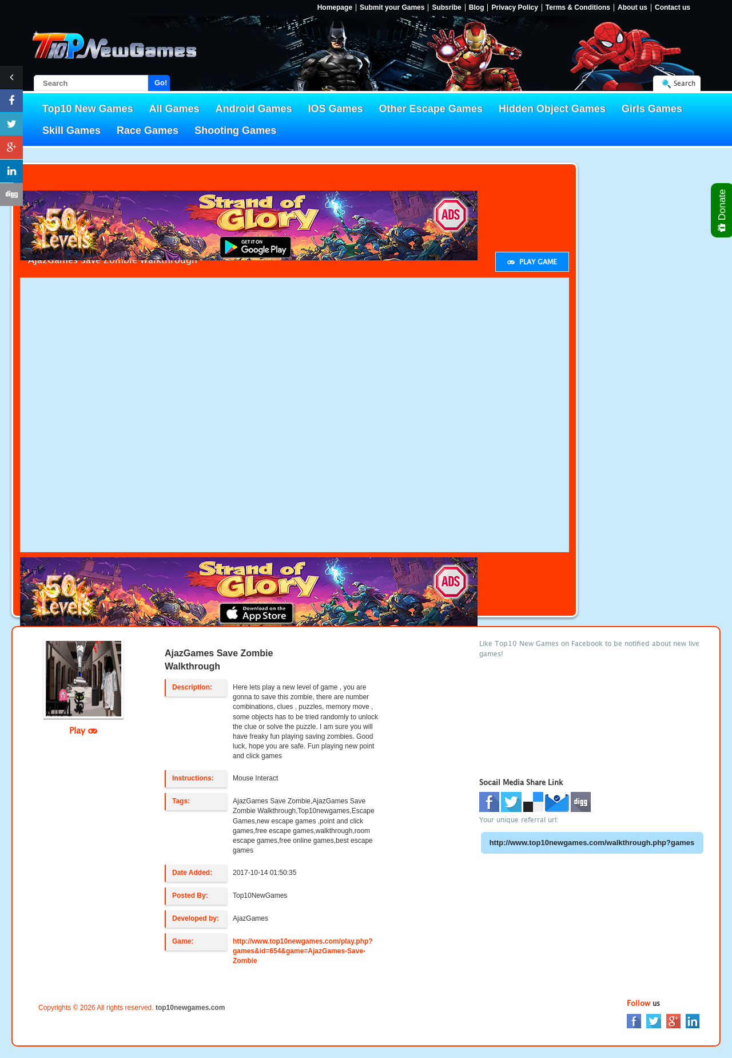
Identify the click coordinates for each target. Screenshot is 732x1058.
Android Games (254, 108)
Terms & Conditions (578, 7)
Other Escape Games (431, 108)
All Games (174, 108)
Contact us (672, 7)
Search (684, 83)
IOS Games (335, 108)
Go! (160, 82)
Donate (722, 210)
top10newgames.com (190, 1008)
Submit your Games (392, 7)
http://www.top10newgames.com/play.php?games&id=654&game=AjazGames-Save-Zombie (303, 951)
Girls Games (652, 108)
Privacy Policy (514, 7)
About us (632, 7)
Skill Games (71, 130)
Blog (476, 7)
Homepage (334, 7)
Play (83, 730)
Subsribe (446, 7)
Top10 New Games (87, 108)
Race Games (147, 130)
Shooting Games (235, 130)
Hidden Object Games (552, 108)
